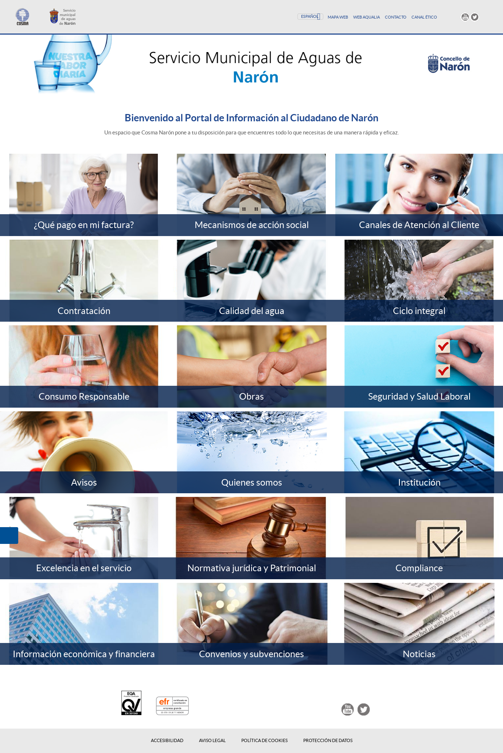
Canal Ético (424, 17)
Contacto (396, 17)
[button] (9, 535)
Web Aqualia (367, 17)
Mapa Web (338, 17)
